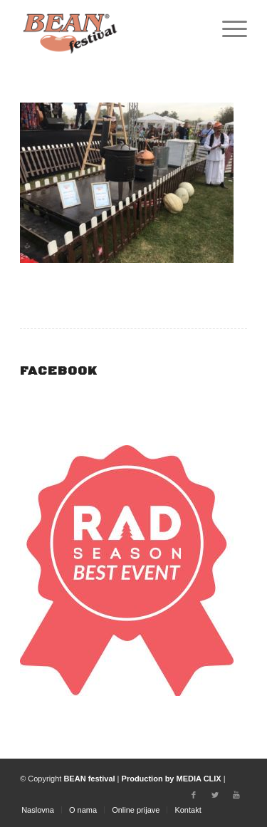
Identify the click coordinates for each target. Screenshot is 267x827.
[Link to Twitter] (215, 795)
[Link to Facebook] (193, 795)
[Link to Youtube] (236, 795)
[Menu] (227, 28)
